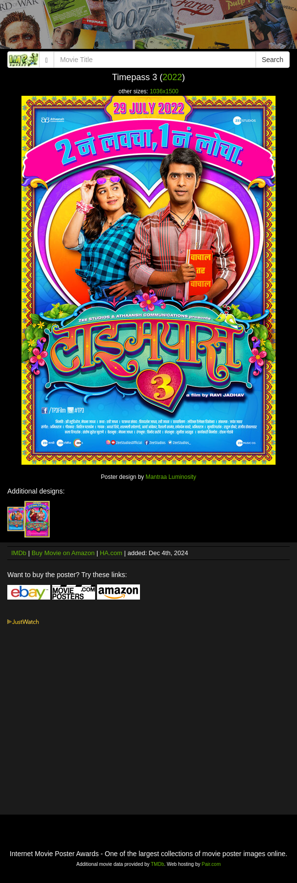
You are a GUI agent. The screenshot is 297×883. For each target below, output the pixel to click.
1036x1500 (164, 91)
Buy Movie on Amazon (63, 553)
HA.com (111, 553)
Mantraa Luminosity (171, 477)
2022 (172, 77)
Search (272, 60)
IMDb (18, 553)
